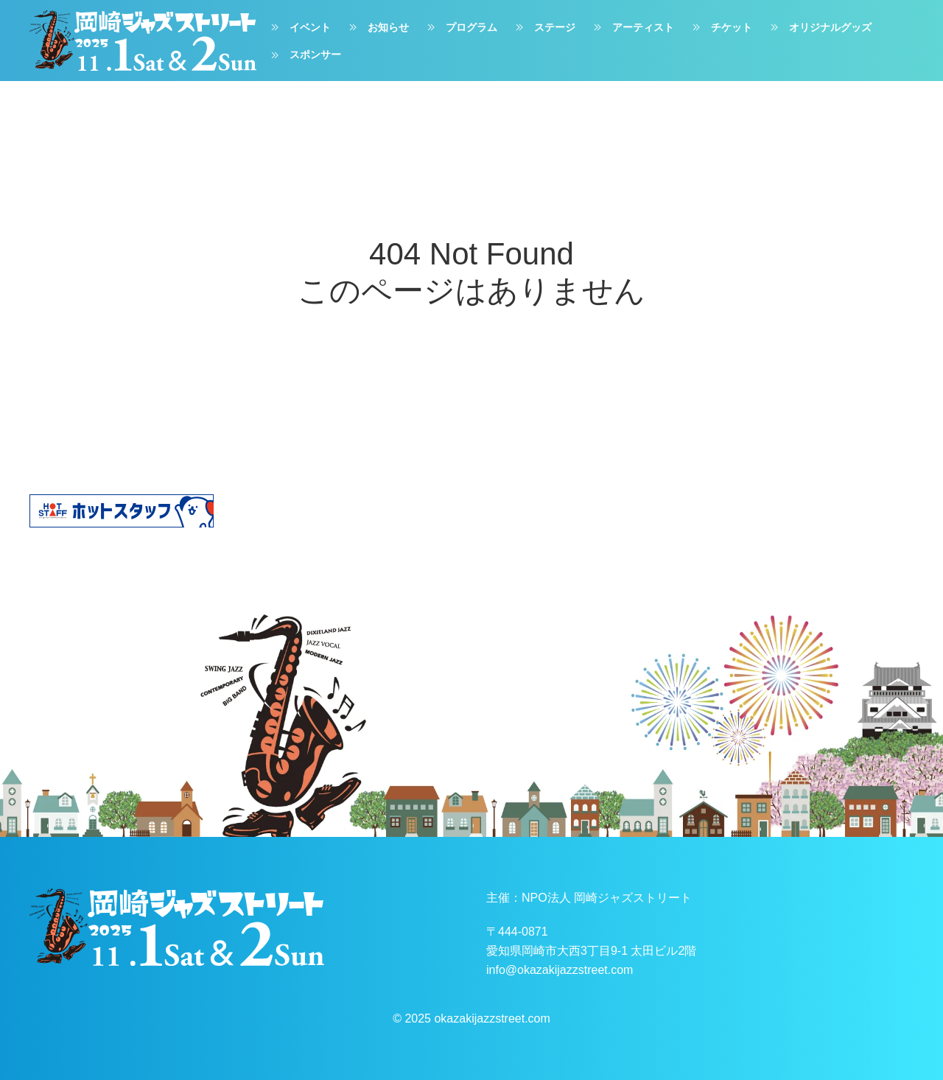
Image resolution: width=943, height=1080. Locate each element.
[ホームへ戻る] (142, 40)
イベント (299, 27)
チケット (720, 27)
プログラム (460, 27)
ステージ (543, 27)
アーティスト (632, 27)
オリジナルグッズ (819, 27)
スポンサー (304, 55)
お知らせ (377, 27)
